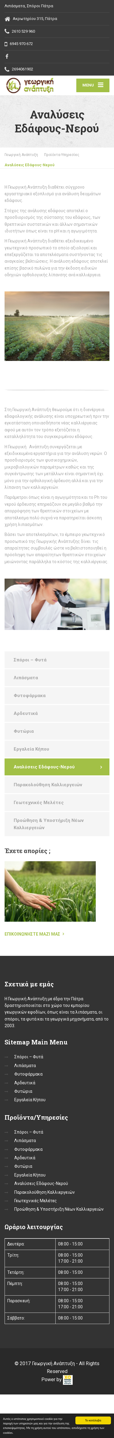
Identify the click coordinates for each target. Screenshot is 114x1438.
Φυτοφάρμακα (30, 695)
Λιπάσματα (26, 677)
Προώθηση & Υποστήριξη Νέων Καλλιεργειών (49, 824)
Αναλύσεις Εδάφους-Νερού (44, 767)
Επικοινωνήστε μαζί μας (32, 934)
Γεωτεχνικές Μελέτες (39, 802)
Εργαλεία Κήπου (31, 749)
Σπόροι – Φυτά (30, 660)
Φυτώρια (24, 731)
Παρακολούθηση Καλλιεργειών (48, 784)
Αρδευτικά (26, 713)
